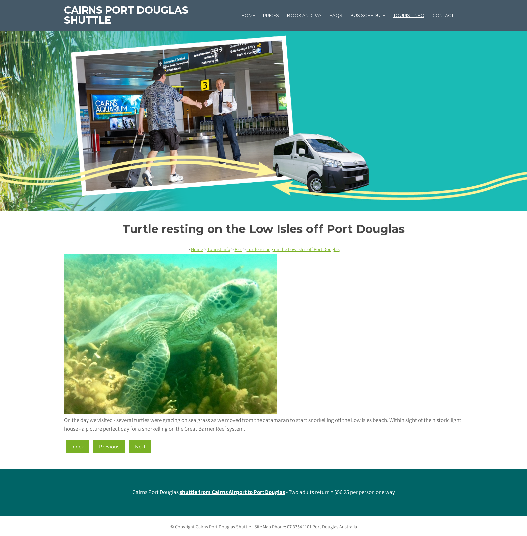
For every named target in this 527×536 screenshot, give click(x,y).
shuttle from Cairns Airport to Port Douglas (232, 492)
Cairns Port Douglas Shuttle (126, 15)
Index (77, 446)
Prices (271, 15)
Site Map (262, 527)
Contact (443, 15)
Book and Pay (304, 15)
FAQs (336, 15)
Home (248, 15)
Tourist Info (408, 15)
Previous (109, 446)
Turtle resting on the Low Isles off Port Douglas (293, 249)
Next (140, 446)
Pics (238, 249)
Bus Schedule (367, 15)
